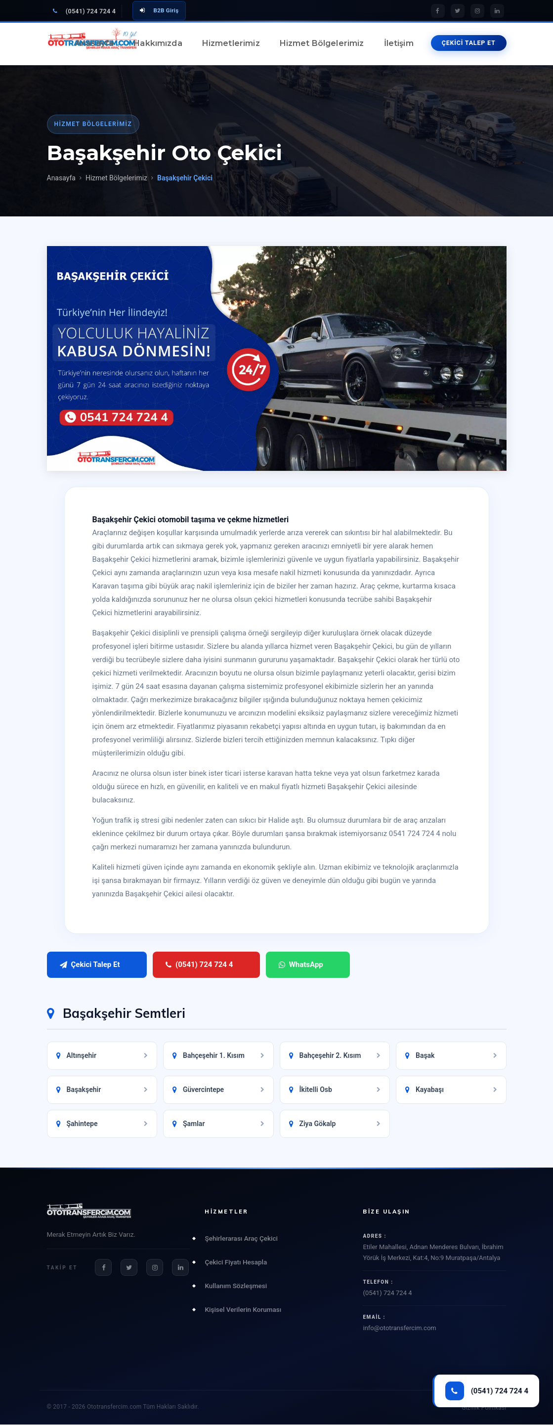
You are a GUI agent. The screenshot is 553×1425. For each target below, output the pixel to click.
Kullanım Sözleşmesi (236, 1286)
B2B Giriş (159, 10)
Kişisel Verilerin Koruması (243, 1309)
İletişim (399, 43)
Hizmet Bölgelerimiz (322, 43)
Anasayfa (94, 43)
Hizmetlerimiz (231, 43)
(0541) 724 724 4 (84, 11)
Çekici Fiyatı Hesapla (236, 1262)
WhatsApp (273, 964)
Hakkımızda (157, 43)
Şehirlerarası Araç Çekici (241, 1238)
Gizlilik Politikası (484, 1408)
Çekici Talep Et (90, 964)
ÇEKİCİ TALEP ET (469, 42)
